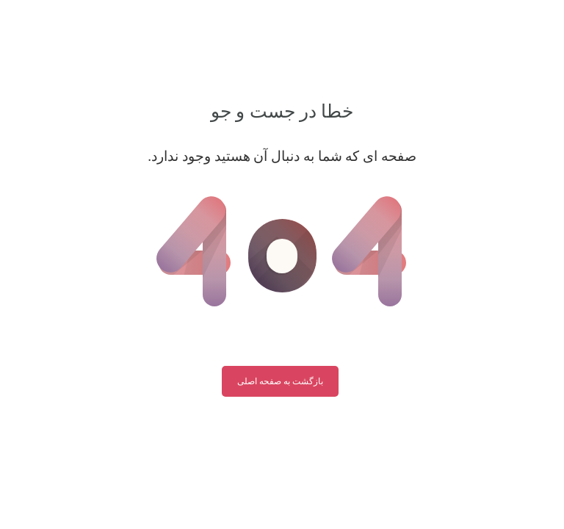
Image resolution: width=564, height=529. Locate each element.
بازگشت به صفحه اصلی (280, 381)
